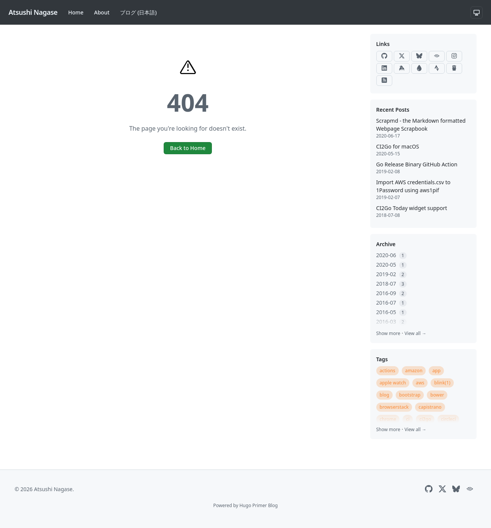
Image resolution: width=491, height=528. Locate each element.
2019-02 (391, 274)
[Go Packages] (454, 68)
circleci (448, 419)
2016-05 (391, 312)
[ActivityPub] (437, 56)
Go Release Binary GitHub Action (417, 164)
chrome (388, 419)
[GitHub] (384, 56)
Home (75, 12)
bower (437, 395)
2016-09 (391, 293)
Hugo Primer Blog (258, 505)
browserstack (394, 407)
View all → (415, 333)
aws (420, 382)
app (436, 370)
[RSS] (384, 80)
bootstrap (409, 395)
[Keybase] (402, 68)
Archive (386, 244)
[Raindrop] (419, 68)
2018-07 (391, 283)
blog (384, 395)
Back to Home (187, 148)
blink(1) (442, 382)
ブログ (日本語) (138, 12)
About (102, 12)
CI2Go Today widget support (411, 208)
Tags (382, 359)
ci (407, 419)
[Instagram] (454, 56)
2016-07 (391, 302)
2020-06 (391, 255)
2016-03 (391, 321)
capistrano (429, 407)
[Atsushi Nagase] (33, 12)
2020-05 (391, 264)
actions (387, 370)
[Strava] (437, 68)
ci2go (425, 419)
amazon (414, 370)
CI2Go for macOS (397, 146)
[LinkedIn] (384, 68)
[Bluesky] (419, 56)
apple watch (393, 382)
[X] (402, 56)
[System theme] (476, 12)
